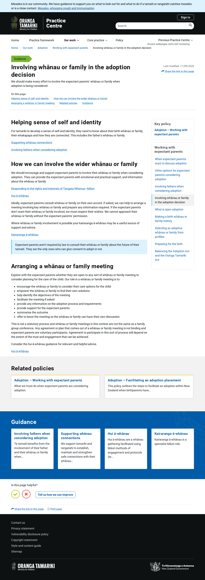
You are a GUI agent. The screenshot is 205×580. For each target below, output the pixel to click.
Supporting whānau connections (31, 142)
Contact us (18, 522)
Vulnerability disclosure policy (29, 534)
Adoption (43, 47)
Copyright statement (24, 540)
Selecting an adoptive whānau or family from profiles (169, 232)
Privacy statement (22, 528)
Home (15, 40)
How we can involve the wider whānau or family (80, 98)
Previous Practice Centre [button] (174, 40)
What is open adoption (169, 209)
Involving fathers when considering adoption (39, 149)
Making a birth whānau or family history (171, 219)
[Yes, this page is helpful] (15, 494)
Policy (119, 40)
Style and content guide (26, 545)
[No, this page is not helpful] (26, 494)
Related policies (68, 103)
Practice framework (41, 40)
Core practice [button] (95, 40)
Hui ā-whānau (20, 195)
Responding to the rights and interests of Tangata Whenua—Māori (53, 188)
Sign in (185, 17)
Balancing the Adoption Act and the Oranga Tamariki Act (172, 255)
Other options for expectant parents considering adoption (172, 175)
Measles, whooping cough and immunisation (66, 8)
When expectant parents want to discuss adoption (171, 161)
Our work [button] (70, 40)
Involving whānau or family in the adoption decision (172, 200)
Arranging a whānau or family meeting (33, 103)
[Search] (155, 25)
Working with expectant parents (70, 47)
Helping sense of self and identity (30, 98)
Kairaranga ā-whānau (24, 234)
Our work (28, 47)
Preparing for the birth (169, 244)
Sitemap (16, 551)
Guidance (87, 103)
